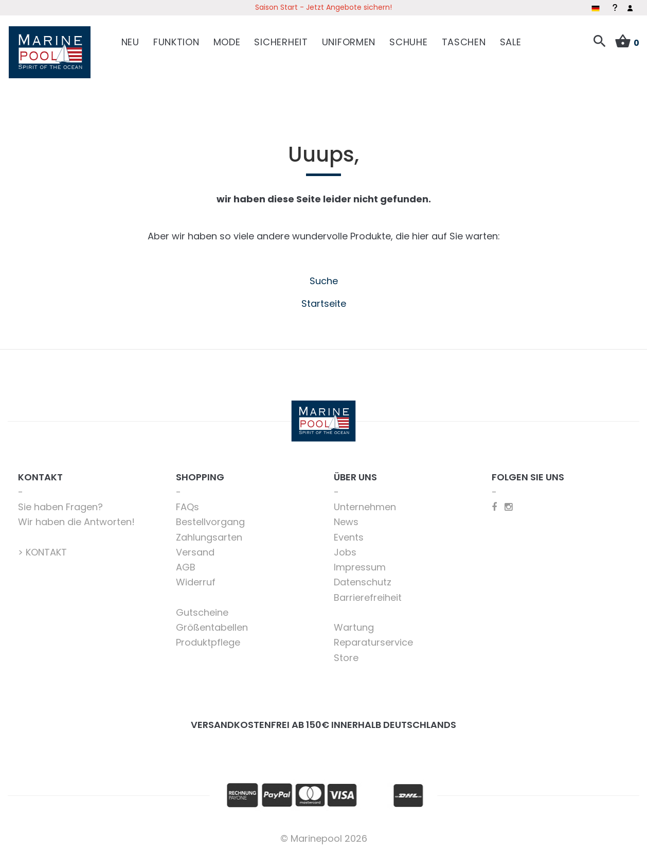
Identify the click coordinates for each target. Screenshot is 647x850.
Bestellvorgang (210, 518)
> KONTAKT (42, 548)
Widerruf (195, 579)
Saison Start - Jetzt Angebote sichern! (323, 7)
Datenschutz (362, 579)
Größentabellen (212, 623)
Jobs (345, 548)
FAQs (187, 503)
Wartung (354, 623)
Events (349, 533)
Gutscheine (202, 608)
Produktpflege (208, 639)
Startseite (323, 299)
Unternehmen (365, 503)
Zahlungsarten (209, 533)
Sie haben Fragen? (60, 503)
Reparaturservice (373, 639)
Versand (195, 548)
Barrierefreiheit (368, 593)
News (346, 518)
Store (346, 654)
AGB (185, 563)
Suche (324, 277)
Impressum (360, 563)
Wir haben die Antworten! (76, 518)
